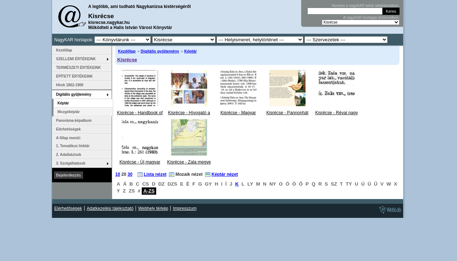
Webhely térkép (153, 208)
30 (130, 174)
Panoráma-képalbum (73, 121)
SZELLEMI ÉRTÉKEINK (76, 59)
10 (117, 174)
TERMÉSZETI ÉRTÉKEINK (78, 68)
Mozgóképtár (68, 112)
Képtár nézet (225, 174)
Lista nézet (155, 174)
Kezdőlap (127, 51)
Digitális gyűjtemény (160, 51)
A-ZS (148, 191)
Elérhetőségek (68, 129)
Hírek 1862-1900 (70, 85)
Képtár (190, 51)
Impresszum (184, 208)
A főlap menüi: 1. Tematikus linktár (73, 142)
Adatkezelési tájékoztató (110, 208)
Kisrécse (127, 59)
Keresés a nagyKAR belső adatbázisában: (366, 6)
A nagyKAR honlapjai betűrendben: (371, 18)
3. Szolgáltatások (70, 163)
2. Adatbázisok (68, 155)
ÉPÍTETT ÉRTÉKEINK (74, 76)
